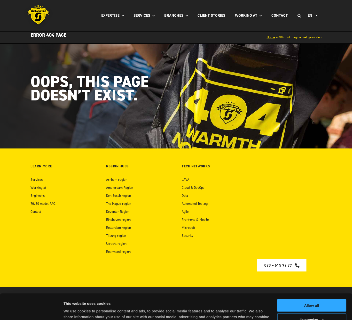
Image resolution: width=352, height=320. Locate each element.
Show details (74, 310)
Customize (312, 294)
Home (271, 37)
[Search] (299, 15)
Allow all (311, 280)
